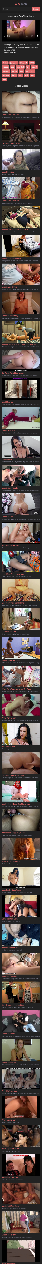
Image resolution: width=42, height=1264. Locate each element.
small (31, 63)
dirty (27, 75)
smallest (23, 63)
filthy (22, 71)
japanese (14, 63)
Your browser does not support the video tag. (21, 29)
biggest (6, 67)
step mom (30, 71)
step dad (20, 67)
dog (12, 67)
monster (6, 71)
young (5, 63)
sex (32, 75)
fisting (14, 75)
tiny (27, 67)
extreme (6, 75)
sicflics (14, 71)
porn (4, 79)
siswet (34, 67)
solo (21, 75)
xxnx (21, 4)
